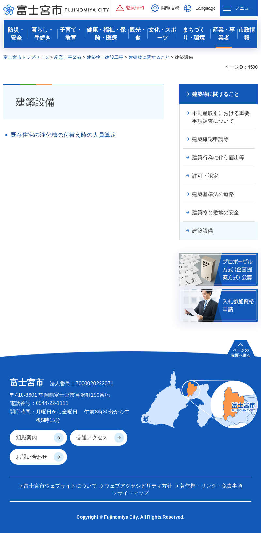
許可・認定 (205, 176)
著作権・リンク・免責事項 (211, 486)
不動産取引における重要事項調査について (221, 117)
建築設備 (202, 231)
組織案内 (26, 437)
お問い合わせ (31, 457)
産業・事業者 (68, 57)
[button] (130, 8)
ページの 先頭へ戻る (241, 352)
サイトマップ (133, 493)
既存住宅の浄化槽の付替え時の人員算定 (63, 135)
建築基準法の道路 (213, 194)
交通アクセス (92, 437)
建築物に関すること (149, 57)
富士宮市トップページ (26, 57)
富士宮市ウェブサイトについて (60, 486)
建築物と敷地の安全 (215, 212)
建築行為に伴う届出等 (218, 157)
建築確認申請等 (210, 139)
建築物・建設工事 (105, 57)
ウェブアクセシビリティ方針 (138, 486)
